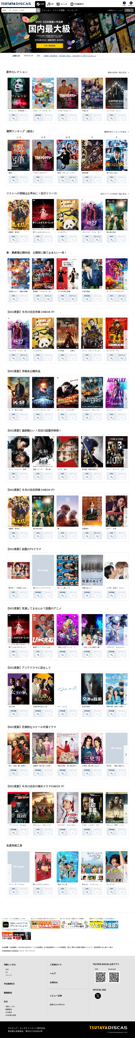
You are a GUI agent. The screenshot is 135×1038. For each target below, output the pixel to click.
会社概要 (5, 947)
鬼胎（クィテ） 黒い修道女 (43, 469)
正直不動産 (86, 291)
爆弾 (10, 173)
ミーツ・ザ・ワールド (16, 884)
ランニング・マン (113, 351)
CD (52, 4)
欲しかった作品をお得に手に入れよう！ (44, 918)
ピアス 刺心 (62, 469)
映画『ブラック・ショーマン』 (69, 173)
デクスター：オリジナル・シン (69, 825)
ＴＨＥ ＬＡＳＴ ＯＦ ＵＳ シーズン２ (98, 825)
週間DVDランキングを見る (115, 132)
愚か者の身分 (111, 232)
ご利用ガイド (112, 10)
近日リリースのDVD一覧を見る (113, 194)
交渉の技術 (86, 706)
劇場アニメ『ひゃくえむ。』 (43, 647)
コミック (63, 4)
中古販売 (9, 1012)
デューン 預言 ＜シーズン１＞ (118, 825)
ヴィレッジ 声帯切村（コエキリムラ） (23, 111)
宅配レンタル (10, 1006)
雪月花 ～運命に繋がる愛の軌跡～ (119, 766)
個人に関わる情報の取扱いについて (80, 947)
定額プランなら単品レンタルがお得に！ (102, 918)
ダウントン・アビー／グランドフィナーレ (48, 825)
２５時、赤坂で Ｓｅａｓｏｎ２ (118, 588)
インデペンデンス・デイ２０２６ (45, 410)
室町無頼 (85, 173)
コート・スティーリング (90, 351)
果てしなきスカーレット (41, 232)
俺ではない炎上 (112, 173)
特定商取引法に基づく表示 (103, 947)
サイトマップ (30, 951)
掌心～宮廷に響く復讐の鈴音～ (20, 766)
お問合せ (54, 982)
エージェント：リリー (114, 410)
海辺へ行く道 (62, 884)
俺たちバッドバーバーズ (41, 588)
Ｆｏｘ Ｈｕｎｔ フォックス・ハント (121, 469)
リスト (124, 5)
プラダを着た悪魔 (64, 291)
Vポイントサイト (57, 1004)
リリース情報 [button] (58, 10)
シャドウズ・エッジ (114, 111)
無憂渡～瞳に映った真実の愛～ (44, 766)
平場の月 (85, 111)
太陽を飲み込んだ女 (40, 706)
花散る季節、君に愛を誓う (67, 766)
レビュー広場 (56, 995)
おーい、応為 (111, 529)
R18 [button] (128, 10)
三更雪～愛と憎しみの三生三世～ (94, 766)
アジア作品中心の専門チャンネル (13, 930)
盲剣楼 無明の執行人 (90, 469)
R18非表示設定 (11, 1015)
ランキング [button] (72, 10)
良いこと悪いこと (64, 588)
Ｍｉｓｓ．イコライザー (66, 410)
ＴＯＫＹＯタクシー (65, 111)
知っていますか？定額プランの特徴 (71, 918)
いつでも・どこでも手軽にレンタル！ (14, 918)
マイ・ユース (62, 706)
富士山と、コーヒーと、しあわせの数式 (96, 884)
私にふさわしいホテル (41, 884)
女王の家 (12, 706)
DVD (42, 4)
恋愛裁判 (85, 529)
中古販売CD (79, 4)
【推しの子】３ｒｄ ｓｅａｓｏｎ (70, 647)
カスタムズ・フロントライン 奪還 (94, 410)
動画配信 (8, 992)
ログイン (131, 5)
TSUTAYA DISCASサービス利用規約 (30, 947)
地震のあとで (87, 588)
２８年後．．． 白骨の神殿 (68, 351)
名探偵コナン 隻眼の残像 (18, 291)
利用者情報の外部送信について (13, 951)
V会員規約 (13, 947)
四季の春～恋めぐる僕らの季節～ (118, 706)
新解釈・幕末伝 (14, 232)
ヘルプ (120, 10)
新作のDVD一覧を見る (117, 72)
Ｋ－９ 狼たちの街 (16, 410)
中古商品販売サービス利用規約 (55, 947)
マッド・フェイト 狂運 (17, 469)
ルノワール (110, 884)
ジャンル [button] (46, 10)
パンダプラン (62, 232)
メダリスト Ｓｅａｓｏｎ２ (117, 647)
